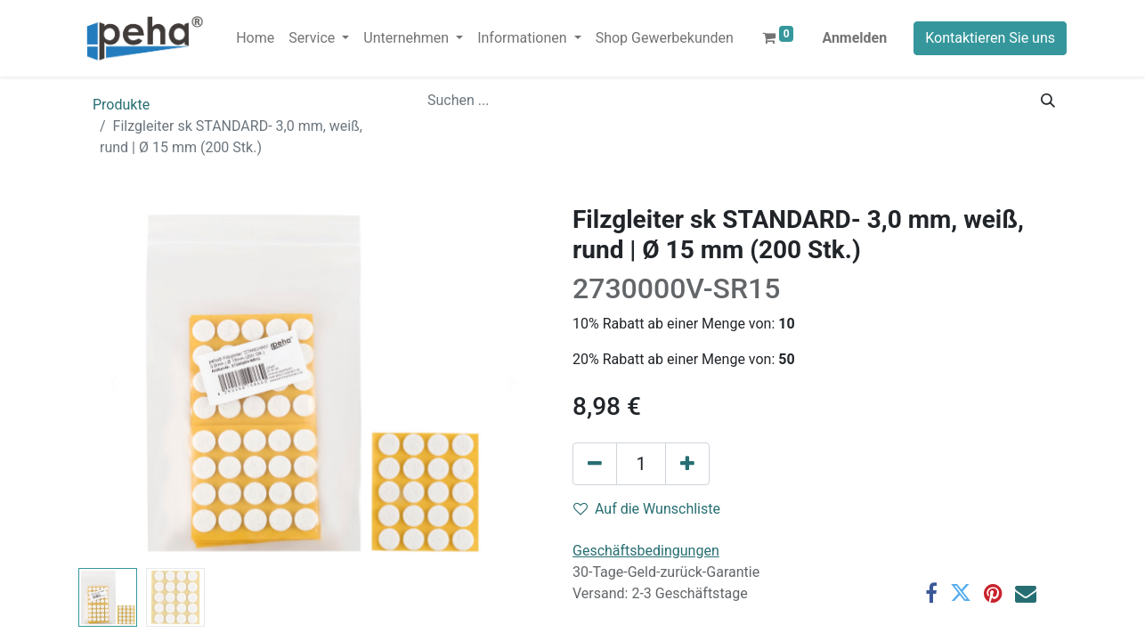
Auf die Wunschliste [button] (646, 508)
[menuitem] (255, 38)
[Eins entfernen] (594, 463)
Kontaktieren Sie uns (990, 37)
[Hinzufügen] (687, 463)
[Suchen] (1048, 101)
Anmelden (854, 37)
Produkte (121, 104)
